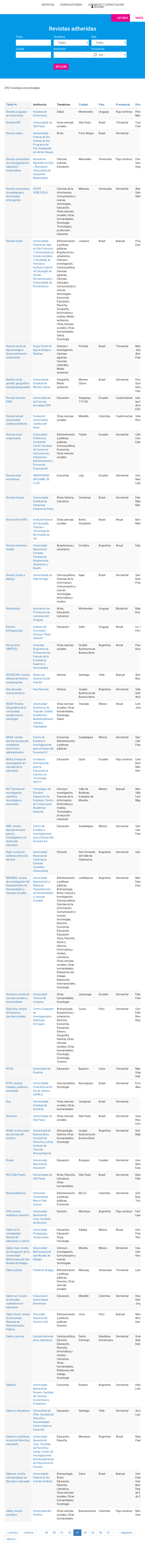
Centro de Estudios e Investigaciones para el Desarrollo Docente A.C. (43, 745)
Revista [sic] (13, 608)
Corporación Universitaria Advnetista (40, 1299)
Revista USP (13, 122)
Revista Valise (14, 133)
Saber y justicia (15, 1336)
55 (92, 1532)
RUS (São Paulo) (16, 1174)
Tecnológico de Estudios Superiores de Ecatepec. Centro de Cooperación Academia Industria (43, 800)
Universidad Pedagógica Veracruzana (41, 1233)
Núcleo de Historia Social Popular (41, 678)
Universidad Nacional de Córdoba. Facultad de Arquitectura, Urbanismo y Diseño (41, 557)
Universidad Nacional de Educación (40, 1164)
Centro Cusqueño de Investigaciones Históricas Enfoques (43, 1016)
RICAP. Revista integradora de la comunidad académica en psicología (16, 711)
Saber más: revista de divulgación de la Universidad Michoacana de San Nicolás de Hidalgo (17, 1256)
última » (11, 1539)
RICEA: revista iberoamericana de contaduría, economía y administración (17, 745)
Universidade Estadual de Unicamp (41, 1105)
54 (85, 1532)
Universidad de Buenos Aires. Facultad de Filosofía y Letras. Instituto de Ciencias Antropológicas (43, 1142)
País (93, 36)
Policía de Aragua (43, 1270)
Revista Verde (14, 241)
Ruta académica (15, 1193)
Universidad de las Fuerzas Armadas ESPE (42, 401)
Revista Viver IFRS (16, 519)
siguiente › (127, 1532)
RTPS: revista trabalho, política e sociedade (17, 1087)
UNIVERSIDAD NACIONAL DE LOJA (41, 479)
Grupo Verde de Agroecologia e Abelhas (42, 350)
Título (19, 36)
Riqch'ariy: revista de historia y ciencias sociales (16, 1012)
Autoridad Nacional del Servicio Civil (40, 1318)
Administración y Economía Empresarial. (43, 464)
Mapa (139, 17)
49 (46, 1532)
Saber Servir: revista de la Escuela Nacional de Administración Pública (18, 1322)
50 (54, 1532)
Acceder (97, 6)
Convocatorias (71, 4)
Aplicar (61, 66)
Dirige (139, 104)
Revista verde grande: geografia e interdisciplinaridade (18, 383)
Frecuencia (97, 48)
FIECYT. (37, 782)
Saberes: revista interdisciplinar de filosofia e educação (18, 1477)
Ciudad (20, 48)
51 (61, 1532)
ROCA (9, 1068)
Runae (10, 1160)
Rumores (11, 1116)
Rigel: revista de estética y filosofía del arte (17, 856)
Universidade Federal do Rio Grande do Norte (42, 1477)
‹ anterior (28, 1532)
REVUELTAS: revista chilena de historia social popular (17, 678)
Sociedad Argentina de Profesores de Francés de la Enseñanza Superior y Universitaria (41, 656)
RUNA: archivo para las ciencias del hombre (17, 1134)
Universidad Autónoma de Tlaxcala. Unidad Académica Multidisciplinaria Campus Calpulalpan (43, 715)
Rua (8, 1101)
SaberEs (11, 1384)
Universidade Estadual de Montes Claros (41, 383)
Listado (122, 17)
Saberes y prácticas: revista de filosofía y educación (18, 1440)
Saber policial (14, 1270)
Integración (39, 457)
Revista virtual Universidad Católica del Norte (16, 420)
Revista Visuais (15, 497)
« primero (12, 1532)
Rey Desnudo (41, 689)
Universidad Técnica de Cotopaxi (40, 998)
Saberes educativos (18, 1410)
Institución (60, 48)
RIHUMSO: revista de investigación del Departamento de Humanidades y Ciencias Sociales (17, 885)
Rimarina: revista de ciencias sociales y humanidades (18, 998)
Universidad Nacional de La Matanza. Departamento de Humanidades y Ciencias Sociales (43, 889)
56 (100, 1532)
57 (108, 1532)
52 (69, 1532)
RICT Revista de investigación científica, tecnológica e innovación (15, 796)
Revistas (48, 4)
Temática (59, 36)
